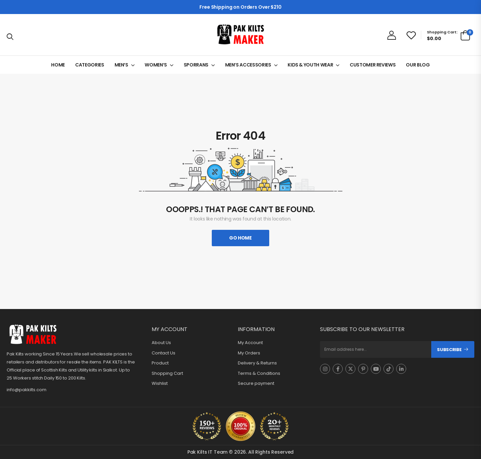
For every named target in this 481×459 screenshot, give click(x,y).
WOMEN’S (156, 64)
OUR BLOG (418, 64)
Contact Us (163, 353)
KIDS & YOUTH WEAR (310, 64)
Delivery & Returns (257, 363)
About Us (161, 342)
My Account (250, 342)
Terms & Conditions (259, 373)
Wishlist (160, 383)
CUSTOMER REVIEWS (372, 64)
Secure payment (256, 383)
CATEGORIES (89, 64)
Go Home (240, 238)
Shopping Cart (167, 373)
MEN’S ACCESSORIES (248, 64)
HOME (58, 64)
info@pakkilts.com (26, 390)
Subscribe (449, 349)
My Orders (249, 353)
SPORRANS (196, 64)
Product (160, 363)
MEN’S (121, 64)
